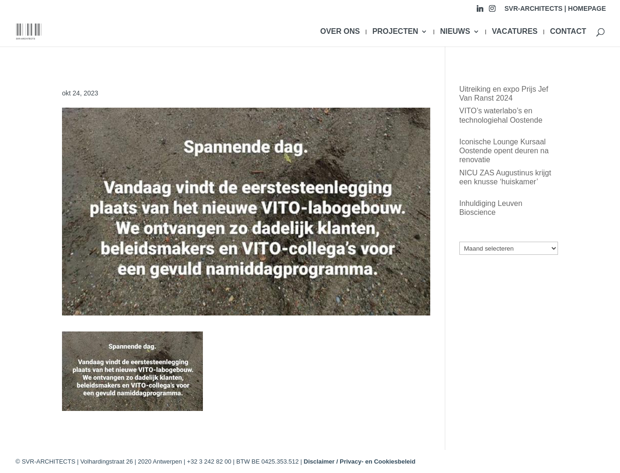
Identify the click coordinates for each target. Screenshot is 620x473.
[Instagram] (492, 11)
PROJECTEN (395, 31)
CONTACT (568, 31)
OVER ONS (340, 31)
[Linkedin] (480, 11)
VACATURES (514, 31)
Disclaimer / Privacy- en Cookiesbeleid (360, 461)
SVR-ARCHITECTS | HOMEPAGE (555, 8)
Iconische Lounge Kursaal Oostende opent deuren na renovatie (504, 151)
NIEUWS (455, 31)
